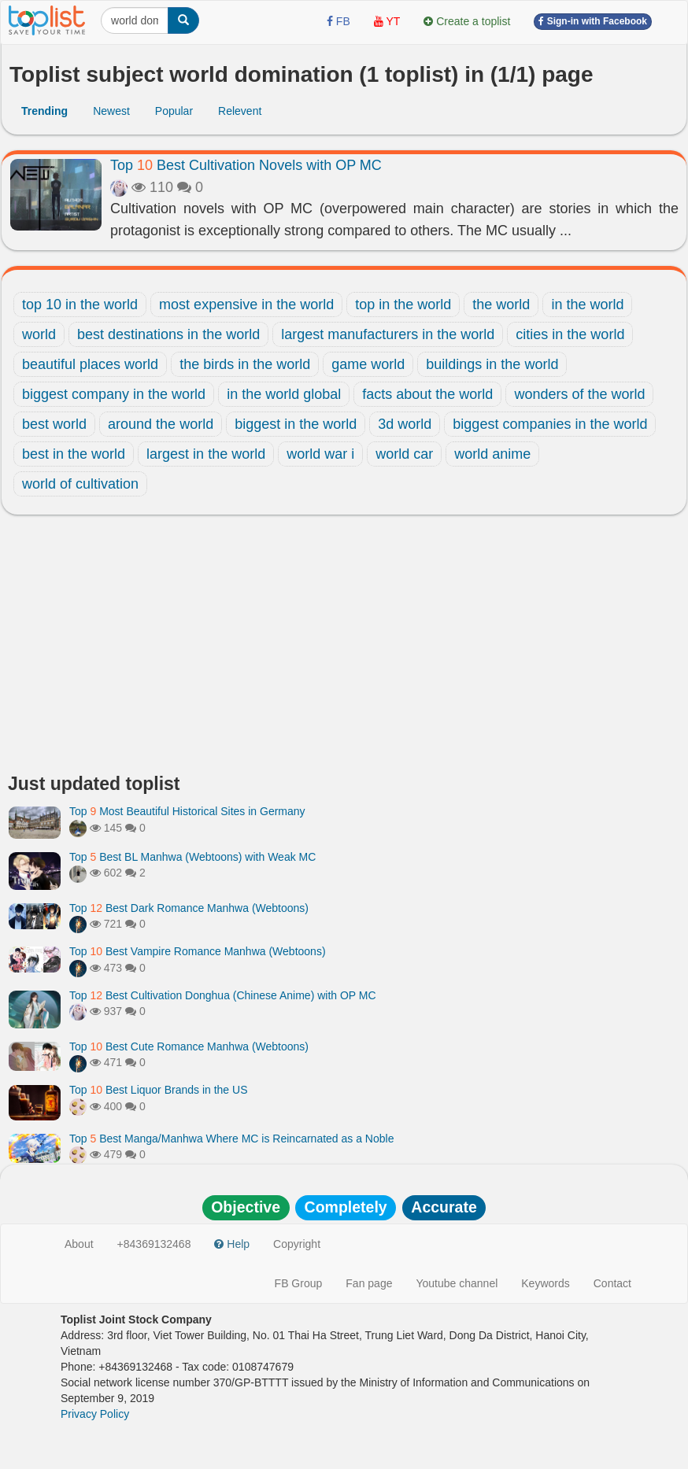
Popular (174, 111)
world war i (320, 454)
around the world (160, 424)
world (39, 334)
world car (404, 454)
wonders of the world (579, 394)
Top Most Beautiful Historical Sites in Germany (187, 811)
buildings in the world (492, 364)
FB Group (299, 1283)
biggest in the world (296, 424)
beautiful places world (90, 364)
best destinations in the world (168, 334)
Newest (111, 111)
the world (501, 304)
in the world (587, 304)
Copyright (296, 1244)
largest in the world (205, 454)
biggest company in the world (113, 394)
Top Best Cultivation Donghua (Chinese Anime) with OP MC (222, 995)
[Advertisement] (344, 648)
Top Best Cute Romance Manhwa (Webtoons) (189, 1046)
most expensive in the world (246, 304)
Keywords (545, 1283)
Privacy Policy (95, 1414)
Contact (612, 1283)
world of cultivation (80, 484)
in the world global (284, 394)
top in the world (403, 304)
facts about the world (427, 394)
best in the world (73, 454)
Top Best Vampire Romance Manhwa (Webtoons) (197, 951)
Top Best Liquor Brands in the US (158, 1089)
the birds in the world (244, 364)
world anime (492, 454)
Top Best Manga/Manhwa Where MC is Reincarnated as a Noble (231, 1138)
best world (54, 424)
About (79, 1244)
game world (368, 364)
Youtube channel (457, 1283)
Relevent (239, 111)
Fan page (369, 1283)
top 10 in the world (80, 304)
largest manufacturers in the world (387, 334)
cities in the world (570, 334)
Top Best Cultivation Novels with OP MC (246, 165)
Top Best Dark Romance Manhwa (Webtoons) (189, 908)
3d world (404, 424)
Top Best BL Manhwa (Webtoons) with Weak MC (192, 857)
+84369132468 (154, 1244)
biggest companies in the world (550, 424)
